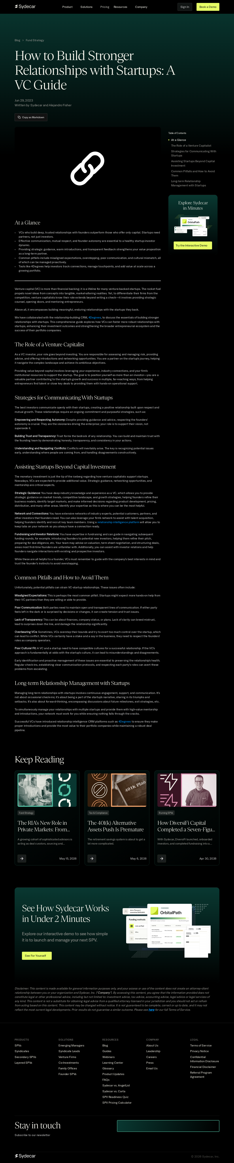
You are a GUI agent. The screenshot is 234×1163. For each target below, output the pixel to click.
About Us (152, 1045)
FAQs (106, 1079)
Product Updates (113, 1074)
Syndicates (22, 1051)
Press (149, 1062)
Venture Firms (67, 1057)
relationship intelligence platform (118, 522)
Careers (151, 1057)
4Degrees (94, 317)
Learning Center (112, 1062)
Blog (17, 40)
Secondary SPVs (25, 1057)
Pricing (104, 7)
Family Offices (67, 1068)
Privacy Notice (199, 1051)
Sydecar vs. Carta (113, 1091)
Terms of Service (201, 1045)
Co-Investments (68, 1062)
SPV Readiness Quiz (115, 1097)
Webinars (108, 1057)
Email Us (151, 1068)
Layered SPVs (23, 1062)
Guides (106, 1051)
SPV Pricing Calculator (117, 1102)
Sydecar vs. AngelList (116, 1085)
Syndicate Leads (69, 1051)
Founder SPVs (67, 1074)
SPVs (18, 1045)
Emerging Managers (71, 1045)
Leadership (153, 1051)
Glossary (108, 1068)
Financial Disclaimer (203, 1067)
